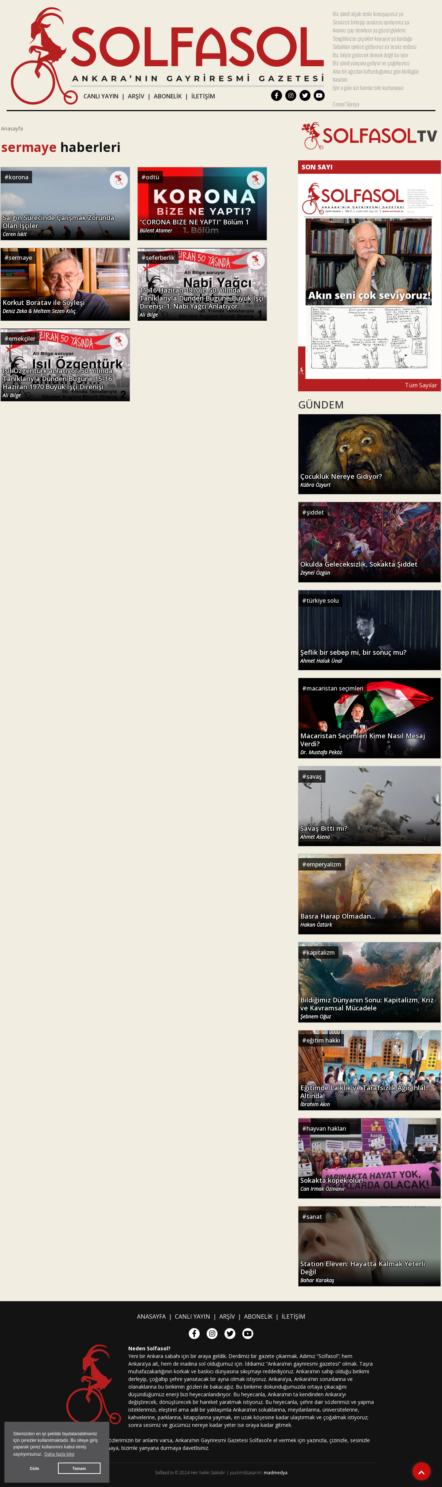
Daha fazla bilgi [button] (59, 1454)
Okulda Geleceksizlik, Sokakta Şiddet (359, 568)
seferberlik (160, 258)
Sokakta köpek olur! (331, 1184)
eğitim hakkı (323, 1040)
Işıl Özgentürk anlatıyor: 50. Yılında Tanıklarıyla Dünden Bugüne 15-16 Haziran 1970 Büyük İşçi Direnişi (58, 383)
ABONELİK (168, 96)
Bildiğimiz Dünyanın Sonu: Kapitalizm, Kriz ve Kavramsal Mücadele (367, 1008)
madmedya (276, 1473)
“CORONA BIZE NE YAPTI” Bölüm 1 (194, 226)
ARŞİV (136, 96)
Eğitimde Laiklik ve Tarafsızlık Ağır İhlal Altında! (363, 1096)
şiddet (315, 512)
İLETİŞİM (203, 96)
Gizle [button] (34, 1468)
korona (18, 177)
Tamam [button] (79, 1468)
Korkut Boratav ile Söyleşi (44, 306)
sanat (314, 1217)
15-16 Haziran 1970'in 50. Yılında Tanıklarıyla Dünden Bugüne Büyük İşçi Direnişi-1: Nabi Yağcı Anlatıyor (202, 302)
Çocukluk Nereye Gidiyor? (341, 480)
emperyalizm (323, 864)
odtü (152, 177)
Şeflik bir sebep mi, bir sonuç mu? (353, 656)
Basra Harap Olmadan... (337, 920)
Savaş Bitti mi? (324, 832)
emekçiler (22, 338)
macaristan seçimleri (334, 688)
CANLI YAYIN (100, 96)
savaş (314, 776)
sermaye (20, 258)
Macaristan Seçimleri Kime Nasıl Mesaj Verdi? (362, 744)
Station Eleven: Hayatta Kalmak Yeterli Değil (362, 1272)
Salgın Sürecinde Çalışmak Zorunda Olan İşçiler (58, 226)
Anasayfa (12, 128)
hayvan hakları (326, 1128)
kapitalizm (320, 952)
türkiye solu (322, 600)
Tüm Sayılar (421, 385)
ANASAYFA (151, 1316)
